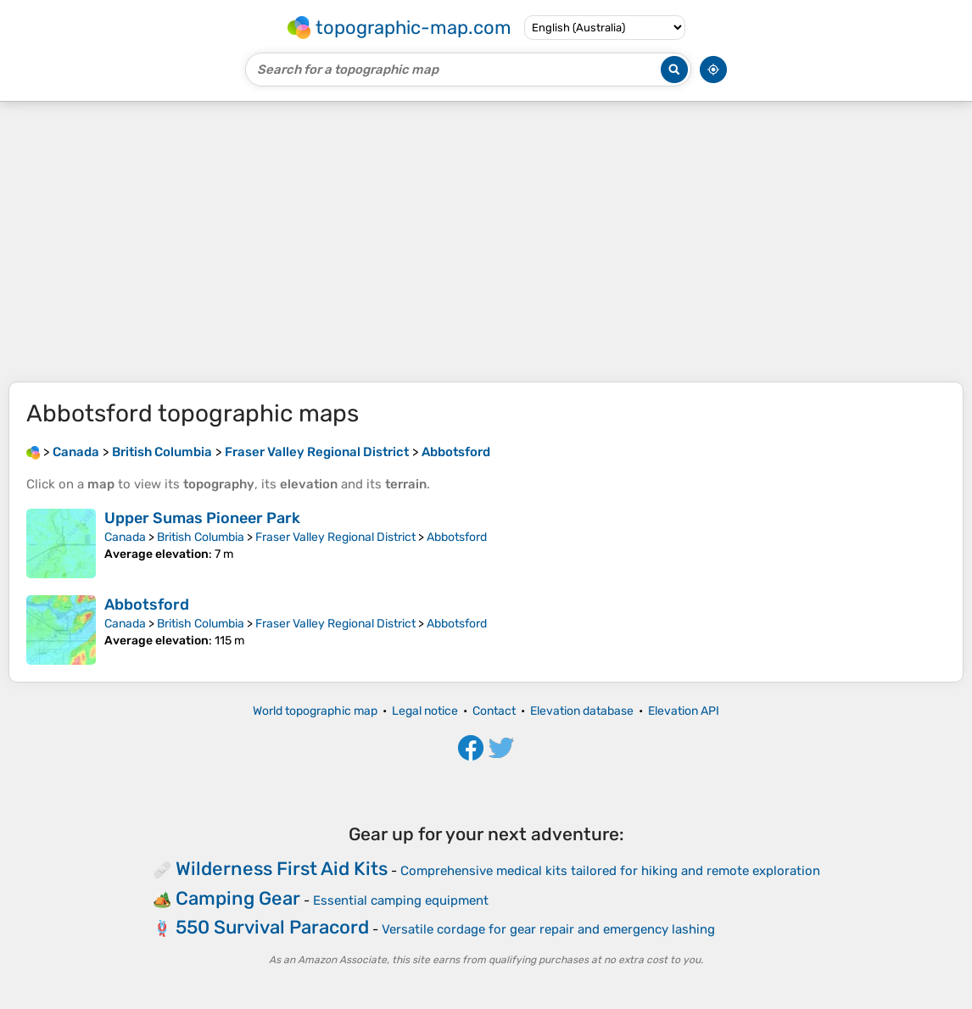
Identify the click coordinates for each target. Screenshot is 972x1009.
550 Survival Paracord (272, 927)
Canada (125, 537)
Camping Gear (238, 898)
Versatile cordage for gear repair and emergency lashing (548, 929)
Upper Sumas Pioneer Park (202, 518)
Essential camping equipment (401, 900)
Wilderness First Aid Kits (282, 868)
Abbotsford (457, 537)
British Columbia (200, 537)
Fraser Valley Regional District (335, 537)
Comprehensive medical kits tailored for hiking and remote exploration (610, 870)
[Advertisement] (486, 241)
